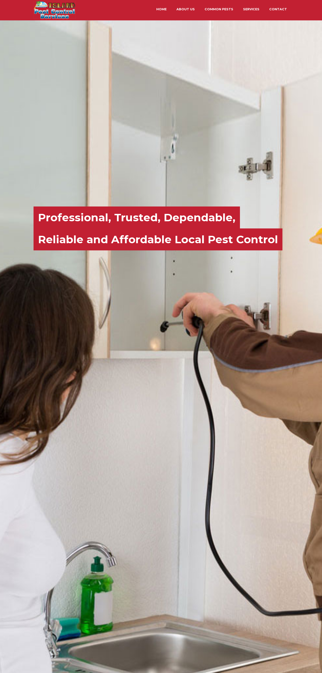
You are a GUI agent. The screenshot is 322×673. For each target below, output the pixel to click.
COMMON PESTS (219, 9)
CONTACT (278, 9)
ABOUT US (185, 9)
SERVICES (251, 9)
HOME (161, 9)
